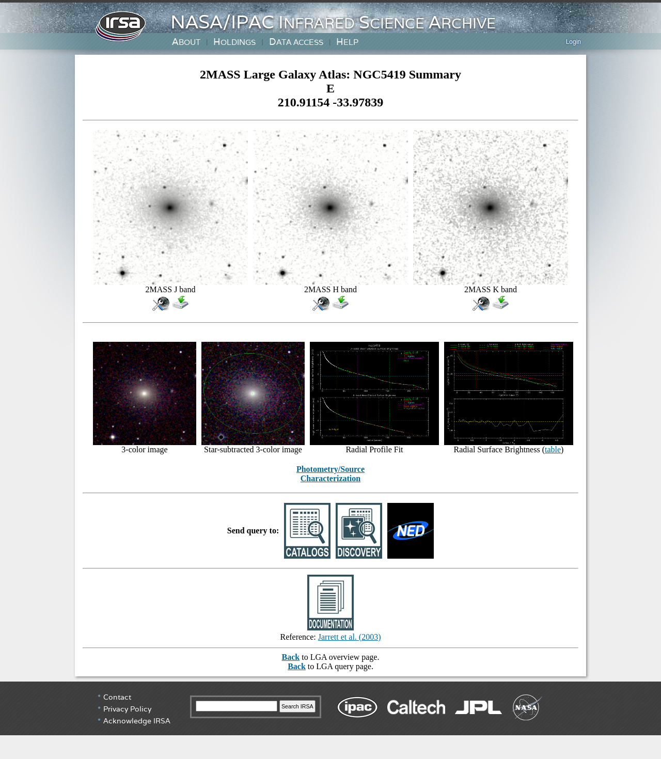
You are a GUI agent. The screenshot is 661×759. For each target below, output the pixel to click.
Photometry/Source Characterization (330, 474)
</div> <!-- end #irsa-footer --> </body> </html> (330, 720)
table (553, 449)
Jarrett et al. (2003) (349, 636)
